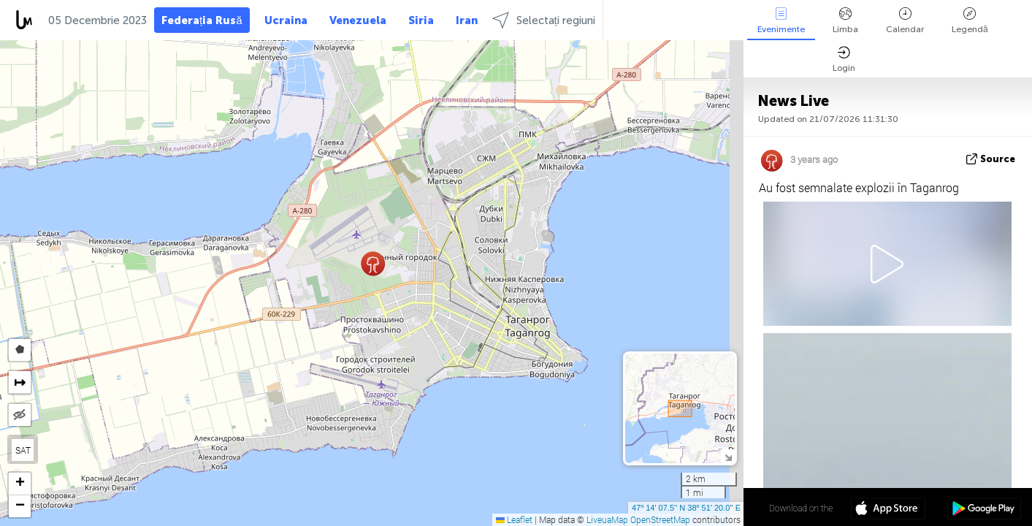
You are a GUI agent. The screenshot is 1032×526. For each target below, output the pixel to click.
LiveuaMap (607, 519)
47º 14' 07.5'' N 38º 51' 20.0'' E (686, 507)
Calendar (905, 20)
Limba (845, 20)
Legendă (970, 20)
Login (844, 59)
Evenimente (781, 20)
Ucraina (285, 20)
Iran (467, 20)
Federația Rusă (201, 20)
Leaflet (514, 519)
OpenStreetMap (660, 519)
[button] (373, 263)
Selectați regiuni (543, 20)
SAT (23, 450)
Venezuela (357, 20)
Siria (421, 20)
